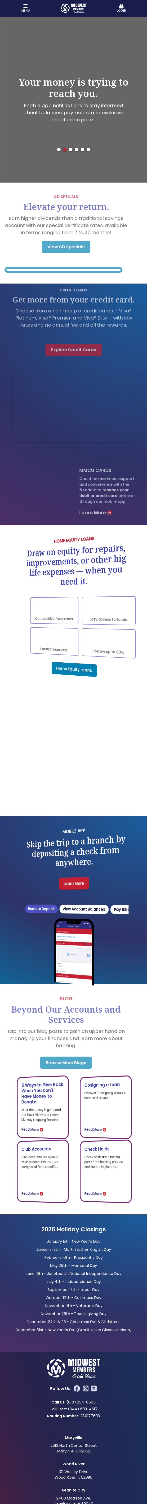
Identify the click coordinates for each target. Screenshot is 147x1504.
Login (121, 8)
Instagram (86, 1388)
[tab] (59, 149)
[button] (122, 8)
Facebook (77, 1388)
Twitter (94, 1388)
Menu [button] (26, 8)
